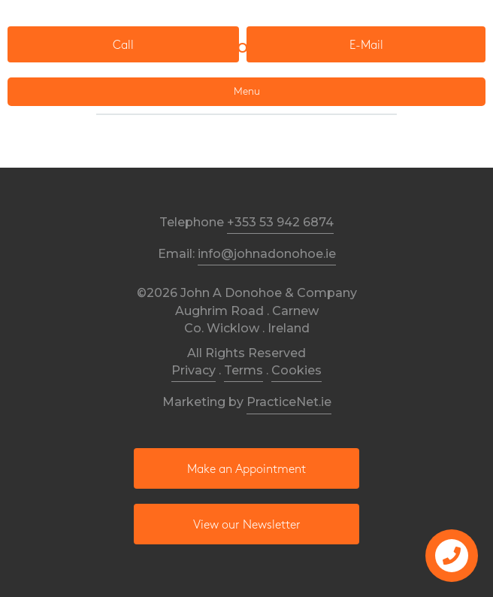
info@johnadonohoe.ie (267, 254)
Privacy (193, 370)
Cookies (296, 370)
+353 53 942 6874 (280, 222)
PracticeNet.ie (288, 402)
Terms (243, 370)
